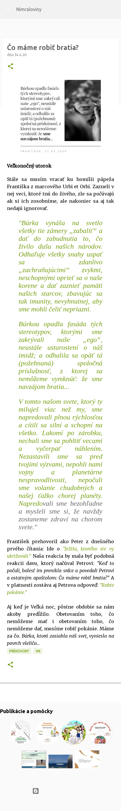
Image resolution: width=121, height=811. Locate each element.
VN (38, 651)
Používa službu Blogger (60, 791)
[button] (10, 67)
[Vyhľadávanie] (112, 9)
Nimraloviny (28, 9)
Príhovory (19, 651)
